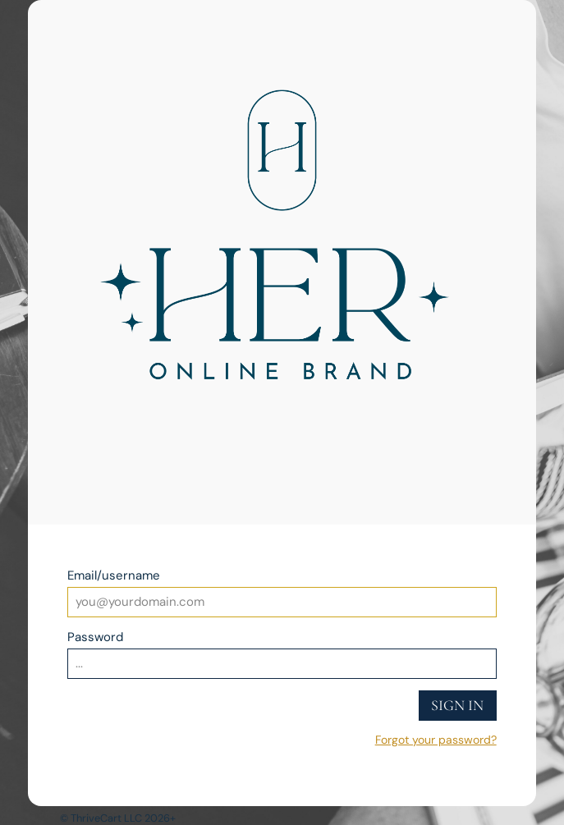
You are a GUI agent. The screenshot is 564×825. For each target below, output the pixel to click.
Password (95, 637)
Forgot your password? (436, 739)
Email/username (113, 575)
